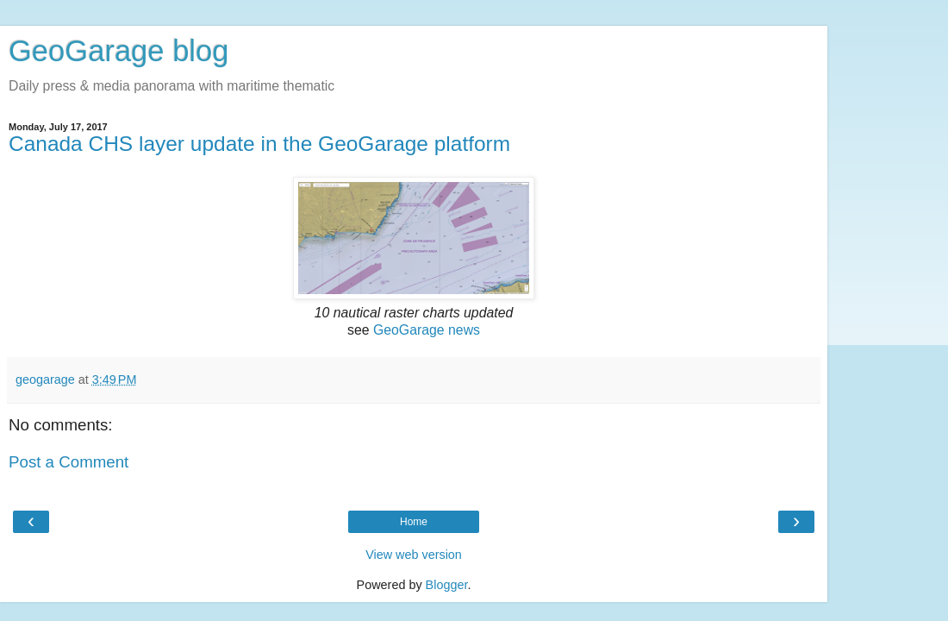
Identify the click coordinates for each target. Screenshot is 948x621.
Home (413, 522)
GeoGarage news (426, 330)
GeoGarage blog (118, 50)
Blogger (447, 585)
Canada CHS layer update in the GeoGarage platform (259, 143)
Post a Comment (68, 462)
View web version (413, 554)
